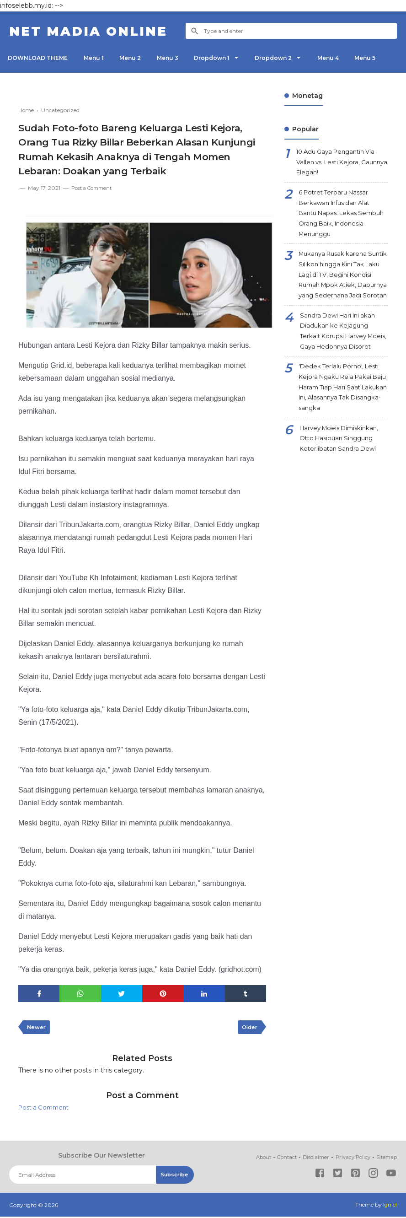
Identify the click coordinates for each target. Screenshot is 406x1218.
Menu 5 (384, 57)
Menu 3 (176, 57)
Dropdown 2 (287, 57)
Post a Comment (94, 187)
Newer (37, 1027)
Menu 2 (136, 57)
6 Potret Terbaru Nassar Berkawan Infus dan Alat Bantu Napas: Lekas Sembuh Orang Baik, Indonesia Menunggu (337, 217)
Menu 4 (345, 57)
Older (248, 1027)
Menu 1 (97, 57)
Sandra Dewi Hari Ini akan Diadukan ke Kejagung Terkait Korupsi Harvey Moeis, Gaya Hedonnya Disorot (340, 360)
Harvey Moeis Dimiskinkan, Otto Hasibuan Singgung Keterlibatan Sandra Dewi (342, 480)
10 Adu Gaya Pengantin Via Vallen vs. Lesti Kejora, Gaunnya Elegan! (339, 163)
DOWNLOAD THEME (39, 57)
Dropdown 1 (223, 57)
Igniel (390, 1206)
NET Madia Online (94, 30)
